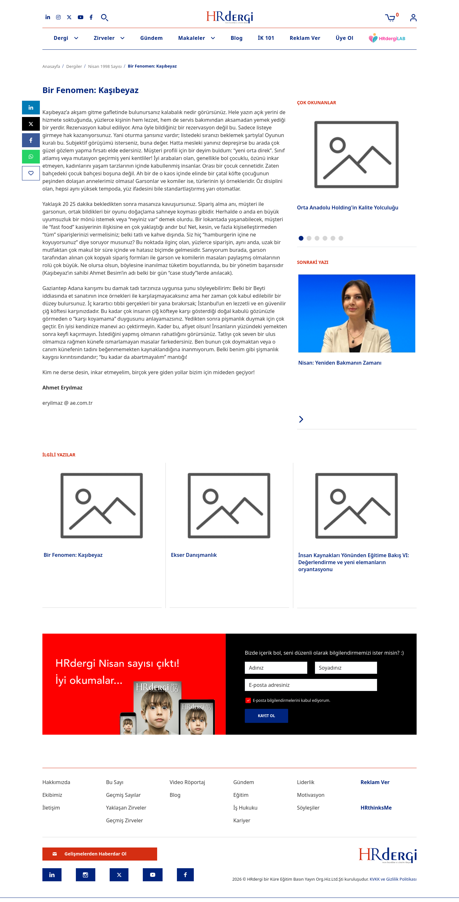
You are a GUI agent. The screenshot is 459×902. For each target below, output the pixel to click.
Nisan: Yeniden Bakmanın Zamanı (340, 362)
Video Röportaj (187, 782)
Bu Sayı (115, 782)
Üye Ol (344, 37)
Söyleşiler (308, 807)
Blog (237, 37)
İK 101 (266, 37)
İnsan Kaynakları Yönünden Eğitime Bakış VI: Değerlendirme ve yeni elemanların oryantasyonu (353, 562)
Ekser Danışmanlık (194, 554)
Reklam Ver (305, 37)
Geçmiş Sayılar (123, 794)
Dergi (61, 37)
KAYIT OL (266, 715)
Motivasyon (311, 794)
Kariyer (241, 820)
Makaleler (191, 37)
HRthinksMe (376, 807)
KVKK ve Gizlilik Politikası (393, 879)
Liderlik (306, 782)
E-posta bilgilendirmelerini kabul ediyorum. (291, 700)
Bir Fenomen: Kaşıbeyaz (73, 554)
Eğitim (241, 794)
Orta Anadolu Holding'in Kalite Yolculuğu (347, 207)
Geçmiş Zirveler (124, 820)
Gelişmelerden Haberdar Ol (90, 854)
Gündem (151, 37)
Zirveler (104, 37)
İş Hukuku (245, 807)
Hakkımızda (56, 782)
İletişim (51, 807)
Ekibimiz (52, 794)
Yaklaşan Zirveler (126, 807)
